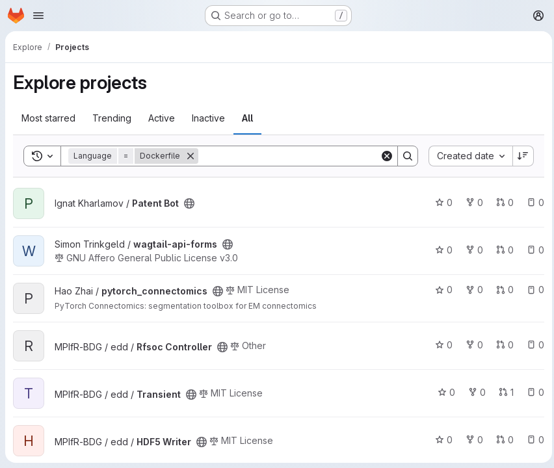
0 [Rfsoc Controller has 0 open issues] (532, 344)
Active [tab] (161, 118)
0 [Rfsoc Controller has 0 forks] (471, 344)
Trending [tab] (111, 118)
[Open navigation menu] (38, 15)
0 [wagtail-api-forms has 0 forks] (471, 249)
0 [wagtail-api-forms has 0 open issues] (532, 249)
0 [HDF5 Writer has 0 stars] (440, 439)
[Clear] (383, 156)
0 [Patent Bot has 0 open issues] (532, 202)
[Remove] (190, 156)
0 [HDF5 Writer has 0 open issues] (532, 439)
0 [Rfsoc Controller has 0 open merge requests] (501, 344)
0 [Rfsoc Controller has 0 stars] (440, 344)
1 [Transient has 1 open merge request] (502, 392)
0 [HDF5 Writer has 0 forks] (471, 439)
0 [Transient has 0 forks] (473, 392)
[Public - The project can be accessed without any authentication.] (189, 203)
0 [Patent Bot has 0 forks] (471, 202)
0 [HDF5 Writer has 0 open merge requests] (501, 439)
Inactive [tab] (208, 118)
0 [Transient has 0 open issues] (532, 392)
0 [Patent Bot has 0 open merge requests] (501, 202)
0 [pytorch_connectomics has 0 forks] (471, 289)
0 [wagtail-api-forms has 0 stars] (440, 249)
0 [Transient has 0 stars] (443, 392)
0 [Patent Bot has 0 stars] (440, 202)
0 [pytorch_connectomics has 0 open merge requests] (501, 289)
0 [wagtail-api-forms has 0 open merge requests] (501, 249)
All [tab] (247, 118)
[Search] (287, 156)
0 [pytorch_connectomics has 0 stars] (440, 289)
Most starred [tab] (48, 118)
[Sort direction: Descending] (520, 156)
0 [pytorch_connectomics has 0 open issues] (532, 289)
